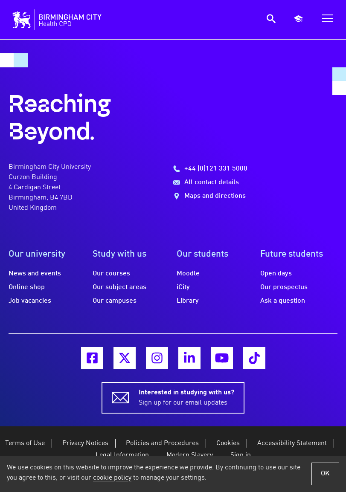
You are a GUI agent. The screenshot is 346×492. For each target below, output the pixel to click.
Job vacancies (30, 301)
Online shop (27, 287)
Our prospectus (284, 287)
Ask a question (282, 301)
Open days (276, 273)
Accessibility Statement (292, 443)
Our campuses (115, 301)
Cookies (228, 443)
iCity (183, 287)
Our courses (111, 273)
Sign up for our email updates (186, 397)
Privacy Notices (85, 443)
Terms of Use (25, 443)
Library (188, 301)
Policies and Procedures (162, 443)
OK (325, 473)
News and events (35, 273)
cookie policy (112, 478)
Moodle (188, 273)
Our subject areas (119, 287)
